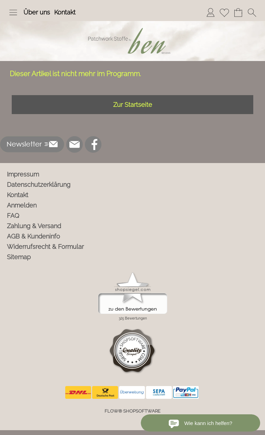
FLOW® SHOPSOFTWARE (132, 411)
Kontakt (65, 12)
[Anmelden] (210, 12)
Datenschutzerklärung (38, 184)
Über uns (36, 12)
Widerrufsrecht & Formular (45, 246)
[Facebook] (93, 144)
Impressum (23, 174)
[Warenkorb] (238, 12)
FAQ (13, 215)
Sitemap (19, 257)
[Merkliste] (224, 12)
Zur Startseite (132, 104)
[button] (13, 12)
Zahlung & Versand (34, 226)
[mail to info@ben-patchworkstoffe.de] (74, 144)
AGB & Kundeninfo (33, 236)
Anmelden (22, 205)
